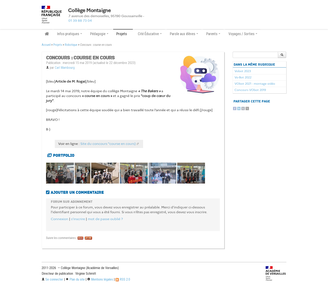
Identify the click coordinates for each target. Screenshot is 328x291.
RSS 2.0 (122, 279)
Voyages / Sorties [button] (242, 34)
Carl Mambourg (65, 68)
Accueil (46, 45)
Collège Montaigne (89, 10)
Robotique (71, 45)
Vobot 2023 (242, 71)
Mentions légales (100, 279)
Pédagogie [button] (99, 34)
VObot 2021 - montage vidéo (254, 84)
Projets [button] (123, 34)
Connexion (59, 219)
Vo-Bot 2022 (242, 77)
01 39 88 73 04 (80, 21)
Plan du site (75, 279)
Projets (57, 45)
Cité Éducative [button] (150, 34)
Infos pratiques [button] (69, 34)
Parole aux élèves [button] (184, 34)
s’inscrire (78, 219)
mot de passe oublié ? (105, 219)
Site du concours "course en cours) (108, 144)
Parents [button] (213, 34)
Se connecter (52, 279)
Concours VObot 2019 (250, 90)
